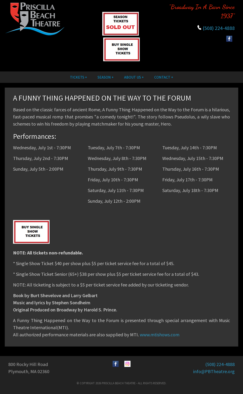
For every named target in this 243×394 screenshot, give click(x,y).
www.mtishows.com (159, 335)
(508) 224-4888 (219, 28)
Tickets (77, 77)
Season (104, 77)
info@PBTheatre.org (214, 371)
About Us (132, 77)
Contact (162, 77)
